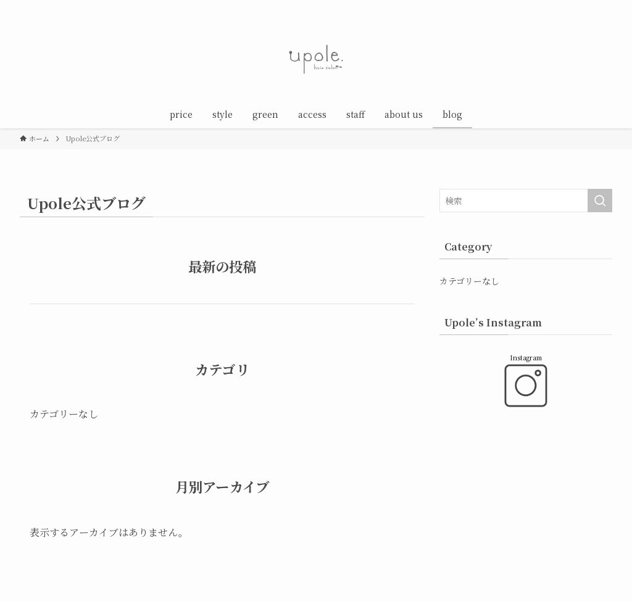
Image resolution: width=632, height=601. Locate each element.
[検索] (604, 7)
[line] (572, 7)
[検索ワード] (525, 200)
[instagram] (556, 7)
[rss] (588, 7)
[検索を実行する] (600, 200)
